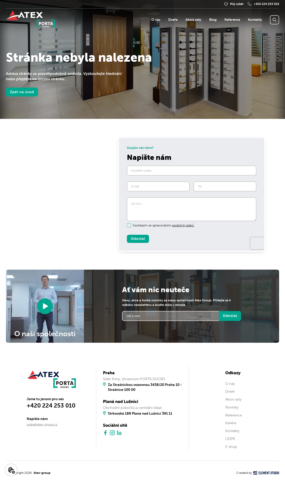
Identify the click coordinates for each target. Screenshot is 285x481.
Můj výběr (237, 4)
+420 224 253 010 (266, 4)
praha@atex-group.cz (42, 424)
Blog (213, 20)
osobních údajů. (183, 225)
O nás (155, 20)
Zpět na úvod (22, 92)
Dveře (173, 20)
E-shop (231, 447)
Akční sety (193, 20)
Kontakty (255, 20)
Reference (232, 20)
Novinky (231, 407)
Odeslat (138, 239)
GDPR (230, 439)
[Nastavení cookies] (11, 470)
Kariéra (230, 423)
